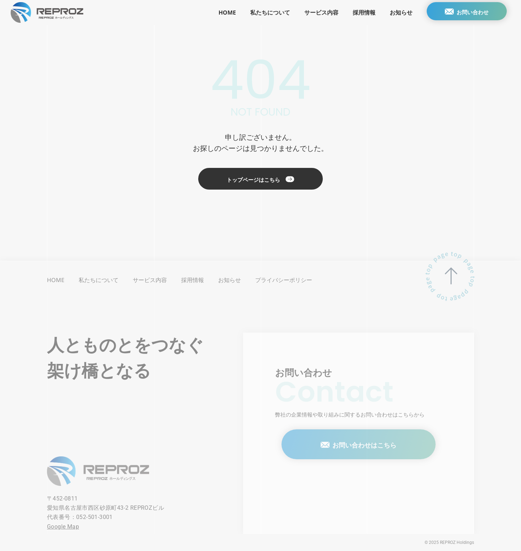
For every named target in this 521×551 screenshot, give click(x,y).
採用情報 (357, 12)
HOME (221, 12)
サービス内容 (315, 12)
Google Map (63, 526)
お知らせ (394, 12)
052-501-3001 (94, 517)
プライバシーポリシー (283, 280)
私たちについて (264, 12)
